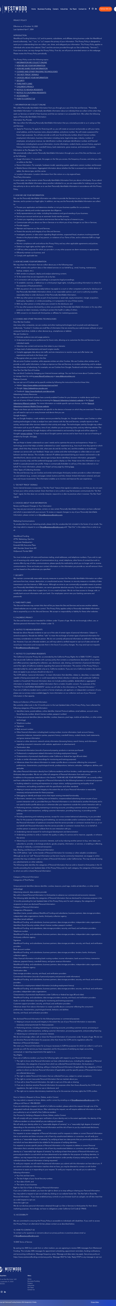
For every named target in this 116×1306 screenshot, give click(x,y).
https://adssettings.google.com (35, 388)
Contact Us (31, 1290)
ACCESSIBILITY (22, 96)
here (35, 436)
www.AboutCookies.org (44, 376)
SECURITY (20, 81)
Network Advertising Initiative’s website (68, 400)
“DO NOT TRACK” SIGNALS (28, 75)
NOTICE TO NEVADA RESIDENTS (30, 90)
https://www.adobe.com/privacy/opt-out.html (40, 385)
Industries (31, 1285)
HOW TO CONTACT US (26, 99)
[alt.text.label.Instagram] (92, 9)
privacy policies (26, 434)
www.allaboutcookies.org (65, 376)
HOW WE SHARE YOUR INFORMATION (32, 69)
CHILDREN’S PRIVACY (25, 87)
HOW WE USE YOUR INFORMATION (31, 66)
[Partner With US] (105, 9)
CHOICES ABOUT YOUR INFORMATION (32, 78)
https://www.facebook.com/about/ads (40, 391)
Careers (30, 1283)
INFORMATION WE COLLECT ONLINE (32, 62)
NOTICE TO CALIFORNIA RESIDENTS (31, 93)
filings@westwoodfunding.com (50, 515)
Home (29, 1279)
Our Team (31, 1288)
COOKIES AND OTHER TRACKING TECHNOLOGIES (37, 72)
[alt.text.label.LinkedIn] (96, 9)
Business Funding (34, 1281)
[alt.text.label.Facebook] (89, 9)
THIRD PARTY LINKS (24, 84)
